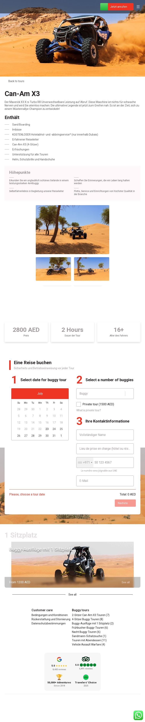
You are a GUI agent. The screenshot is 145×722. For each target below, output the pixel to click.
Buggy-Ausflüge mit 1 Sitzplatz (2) (93, 623)
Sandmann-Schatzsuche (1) (89, 636)
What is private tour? (88, 410)
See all (72, 594)
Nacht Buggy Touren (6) (86, 632)
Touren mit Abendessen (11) (89, 640)
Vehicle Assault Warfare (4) (88, 644)
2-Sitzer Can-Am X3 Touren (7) (90, 615)
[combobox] (85, 462)
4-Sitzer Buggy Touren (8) (87, 619)
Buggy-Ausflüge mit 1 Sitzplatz (41, 549)
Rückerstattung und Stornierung (51, 619)
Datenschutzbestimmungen (49, 623)
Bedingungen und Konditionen (50, 615)
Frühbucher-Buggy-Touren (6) (90, 627)
